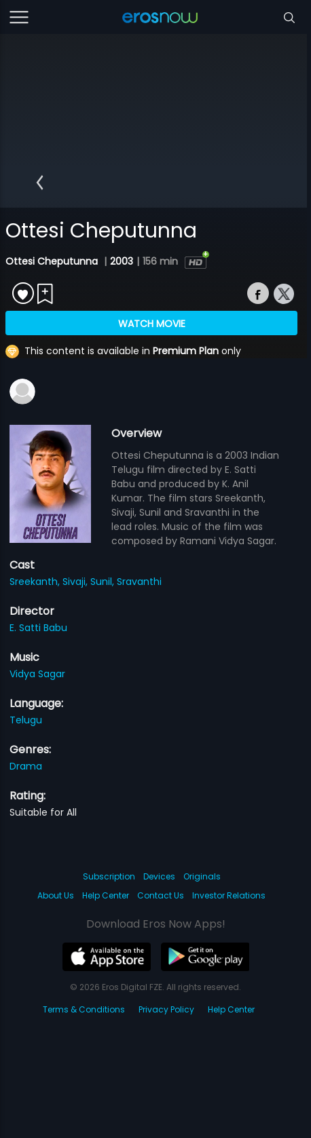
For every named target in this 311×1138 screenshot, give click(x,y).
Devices (159, 876)
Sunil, (103, 581)
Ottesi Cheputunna (52, 261)
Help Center (105, 895)
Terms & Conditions (84, 1009)
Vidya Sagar (37, 674)
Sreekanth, (36, 581)
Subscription (109, 876)
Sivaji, (76, 581)
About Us (55, 895)
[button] (40, 182)
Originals (202, 876)
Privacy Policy (166, 1009)
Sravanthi (139, 581)
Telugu (26, 720)
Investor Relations (229, 895)
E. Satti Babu (38, 627)
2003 (121, 261)
